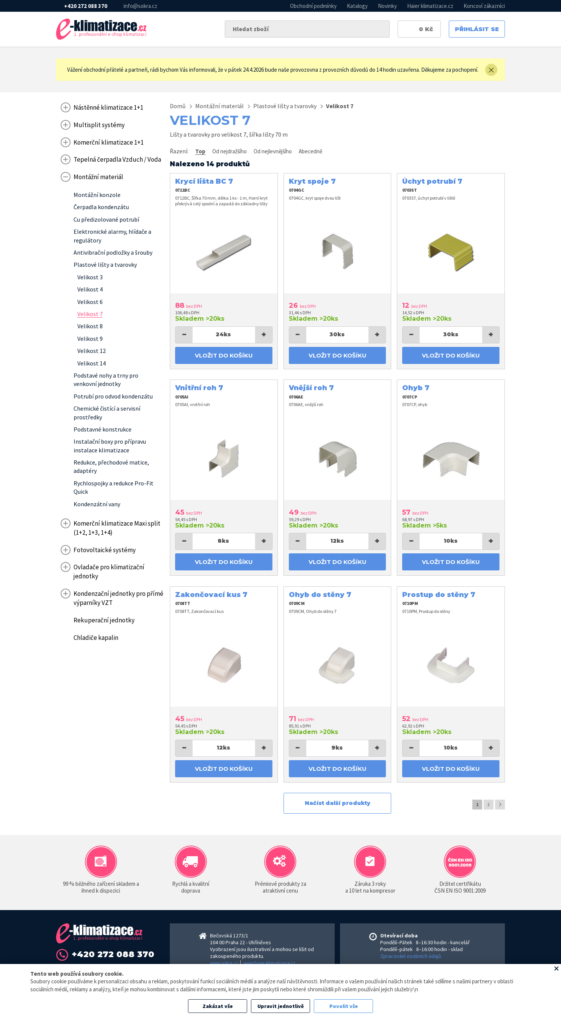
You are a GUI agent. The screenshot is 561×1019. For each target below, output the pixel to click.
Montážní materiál (219, 106)
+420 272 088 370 (85, 5)
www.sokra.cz (224, 963)
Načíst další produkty (337, 803)
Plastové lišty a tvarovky (285, 106)
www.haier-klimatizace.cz (269, 963)
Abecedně (310, 151)
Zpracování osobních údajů (410, 956)
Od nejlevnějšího (273, 151)
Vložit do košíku (224, 355)
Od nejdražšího (229, 151)
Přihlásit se (477, 29)
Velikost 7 (339, 106)
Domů (178, 106)
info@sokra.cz (140, 5)
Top (200, 151)
